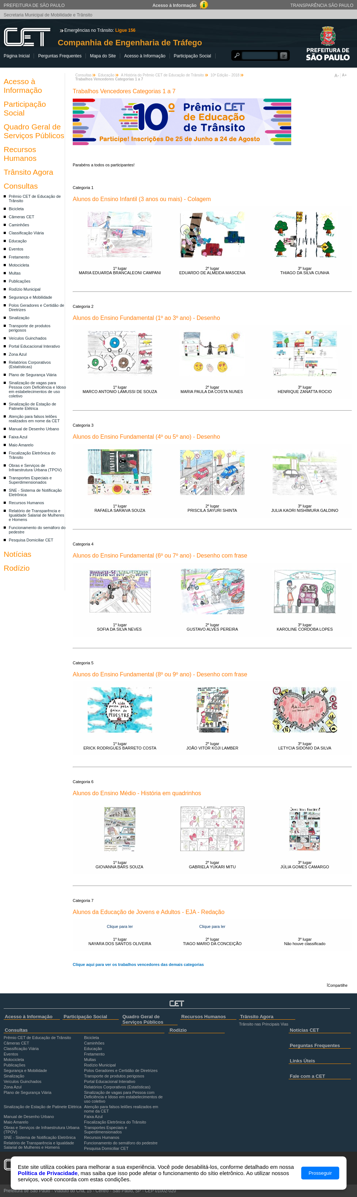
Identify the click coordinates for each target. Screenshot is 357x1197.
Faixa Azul (18, 437)
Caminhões (19, 225)
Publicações (19, 281)
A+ (344, 75)
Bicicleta (16, 209)
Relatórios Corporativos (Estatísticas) (30, 364)
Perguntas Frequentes (59, 55)
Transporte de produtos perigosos (114, 1076)
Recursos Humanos (20, 153)
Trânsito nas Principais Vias (263, 1024)
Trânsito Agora (28, 172)
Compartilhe (337, 985)
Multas (14, 273)
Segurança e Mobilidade (30, 297)
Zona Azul (18, 354)
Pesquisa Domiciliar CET (31, 540)
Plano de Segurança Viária (33, 375)
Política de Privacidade (47, 1173)
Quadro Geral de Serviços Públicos (34, 131)
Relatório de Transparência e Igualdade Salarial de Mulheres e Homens (36, 515)
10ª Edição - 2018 (224, 75)
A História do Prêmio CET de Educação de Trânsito (162, 75)
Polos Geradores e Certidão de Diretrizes (120, 1070)
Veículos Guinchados (27, 338)
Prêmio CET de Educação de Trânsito (37, 1037)
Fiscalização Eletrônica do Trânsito (115, 1122)
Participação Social (192, 55)
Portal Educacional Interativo (34, 346)
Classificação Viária (26, 233)
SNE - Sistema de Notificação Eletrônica (40, 1137)
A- (336, 75)
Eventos (16, 249)
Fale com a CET (307, 1076)
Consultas (21, 186)
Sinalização (19, 318)
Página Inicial (17, 55)
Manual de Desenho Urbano (34, 429)
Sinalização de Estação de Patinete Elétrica (32, 406)
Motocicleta (19, 265)
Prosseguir (320, 1173)
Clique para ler (120, 926)
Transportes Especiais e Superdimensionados (30, 480)
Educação (18, 241)
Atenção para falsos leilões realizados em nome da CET (34, 418)
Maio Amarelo (21, 445)
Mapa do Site (103, 55)
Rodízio (17, 568)
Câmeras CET (21, 217)
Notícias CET (304, 1030)
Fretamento (19, 257)
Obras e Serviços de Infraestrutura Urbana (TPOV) (35, 467)
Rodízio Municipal (25, 289)
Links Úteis (302, 1061)
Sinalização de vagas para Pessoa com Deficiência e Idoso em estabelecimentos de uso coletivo (37, 389)
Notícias (17, 554)
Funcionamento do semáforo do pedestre (120, 1143)
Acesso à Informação (145, 55)
